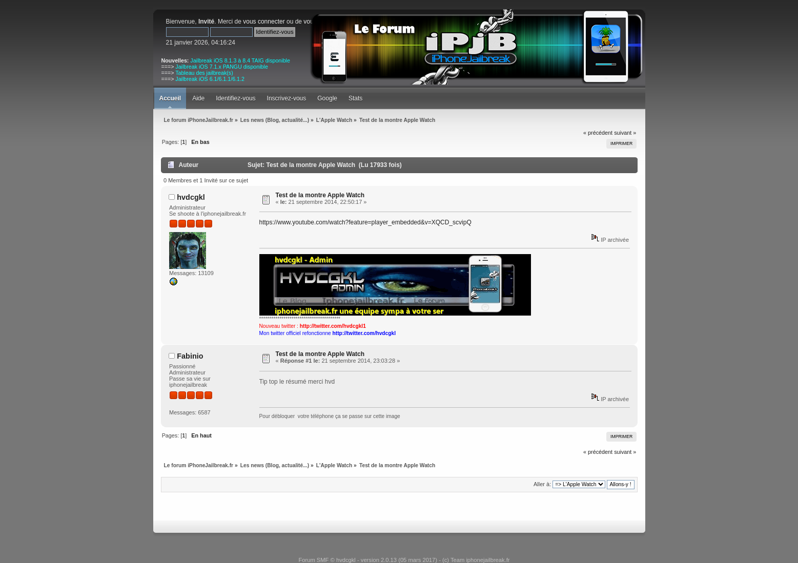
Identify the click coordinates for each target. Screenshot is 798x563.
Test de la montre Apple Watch (320, 195)
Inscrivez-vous (286, 98)
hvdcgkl (190, 197)
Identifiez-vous (235, 98)
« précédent (597, 133)
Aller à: (542, 484)
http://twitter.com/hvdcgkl (364, 333)
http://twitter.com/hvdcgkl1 (333, 326)
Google (327, 98)
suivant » (625, 133)
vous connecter (263, 21)
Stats (355, 98)
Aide (198, 98)
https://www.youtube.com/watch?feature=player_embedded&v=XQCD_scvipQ (365, 222)
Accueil (170, 98)
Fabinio (190, 356)
